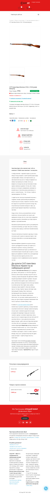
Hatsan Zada (14, 369)
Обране (21, 8)
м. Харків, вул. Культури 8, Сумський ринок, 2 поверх (26, 437)
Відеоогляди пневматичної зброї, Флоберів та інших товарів (24, 93)
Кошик (29, 8)
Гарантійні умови (13, 118)
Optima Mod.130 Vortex (16, 389)
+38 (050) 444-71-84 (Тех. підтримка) (17, 448)
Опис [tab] (25, 161)
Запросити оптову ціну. (16, 101)
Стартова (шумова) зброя (24, 304)
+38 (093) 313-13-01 (14, 444)
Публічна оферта (13, 483)
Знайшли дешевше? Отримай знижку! (20, 98)
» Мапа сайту (29, 485)
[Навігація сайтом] (38, 14)
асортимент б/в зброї (30, 341)
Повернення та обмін (23, 118)
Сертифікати (33, 118)
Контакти (25, 418)
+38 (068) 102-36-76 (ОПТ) (15, 446)
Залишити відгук (34, 91)
